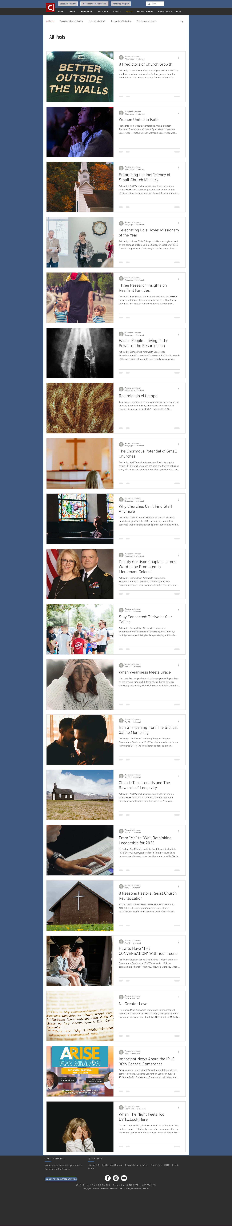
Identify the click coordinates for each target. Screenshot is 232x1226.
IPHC (167, 1165)
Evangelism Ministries (121, 21)
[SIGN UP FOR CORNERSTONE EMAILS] (61, 1179)
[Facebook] (108, 1178)
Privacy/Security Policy (136, 1165)
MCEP (91, 1168)
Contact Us (156, 1165)
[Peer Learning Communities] (94, 3)
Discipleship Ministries (147, 21)
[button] (181, 21)
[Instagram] (116, 1178)
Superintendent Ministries (71, 21)
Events (175, 1165)
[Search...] (155, 3)
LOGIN (146, 1188)
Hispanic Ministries (97, 21)
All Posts (50, 21)
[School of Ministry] (68, 3)
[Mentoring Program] (121, 3)
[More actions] (179, 57)
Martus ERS (94, 1165)
